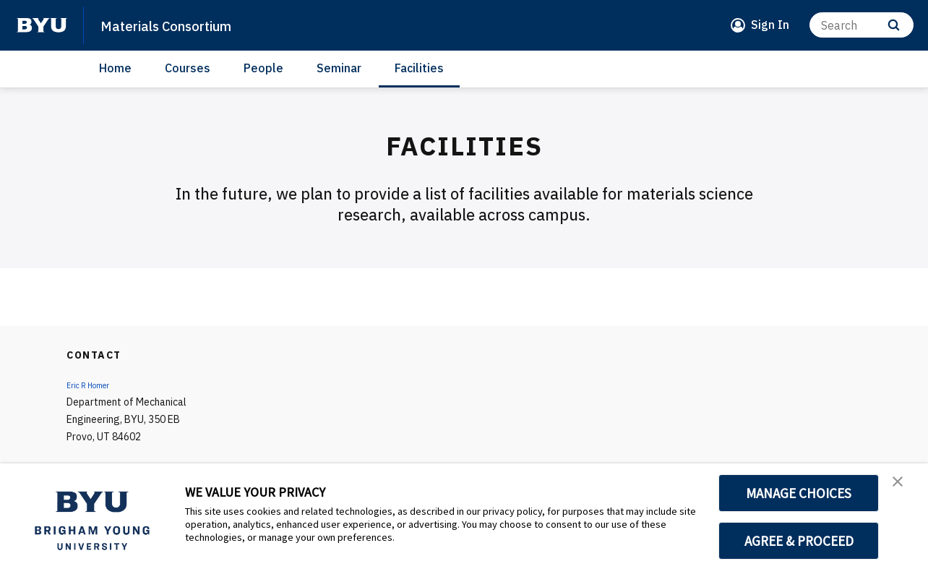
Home (115, 68)
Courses (187, 68)
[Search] (861, 25)
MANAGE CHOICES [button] (799, 493)
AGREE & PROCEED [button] (799, 541)
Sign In (770, 24)
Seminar (339, 68)
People (263, 68)
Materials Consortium (187, 24)
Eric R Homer (94, 384)
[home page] (42, 25)
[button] (904, 489)
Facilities (419, 68)
